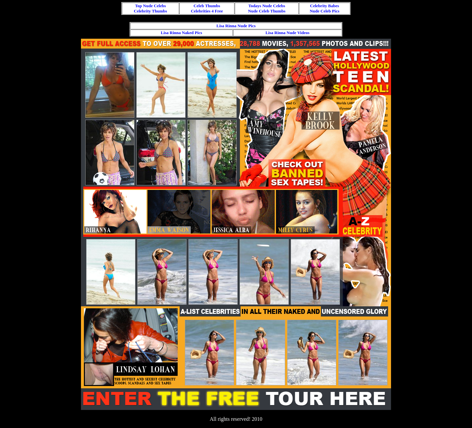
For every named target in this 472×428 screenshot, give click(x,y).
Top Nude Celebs (150, 5)
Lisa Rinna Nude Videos (287, 32)
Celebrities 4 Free (207, 11)
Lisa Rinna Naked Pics (181, 32)
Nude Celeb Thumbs (266, 11)
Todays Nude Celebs (266, 5)
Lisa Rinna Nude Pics (236, 25)
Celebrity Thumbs (150, 11)
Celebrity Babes (324, 5)
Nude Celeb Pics (324, 11)
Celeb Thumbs (207, 5)
